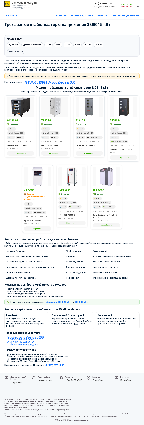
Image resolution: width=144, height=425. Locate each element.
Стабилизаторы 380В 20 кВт (20, 340)
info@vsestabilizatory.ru (105, 6)
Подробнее (16, 382)
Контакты (61, 15)
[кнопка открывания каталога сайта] (11, 15)
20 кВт (91, 45)
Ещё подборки (16, 52)
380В (60, 45)
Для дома (14, 45)
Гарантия (102, 15)
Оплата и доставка (82, 15)
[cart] (138, 5)
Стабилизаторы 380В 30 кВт (20, 342)
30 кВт (103, 45)
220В (51, 45)
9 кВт (80, 45)
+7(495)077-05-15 (73, 380)
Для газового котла (34, 45)
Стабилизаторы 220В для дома (22, 344)
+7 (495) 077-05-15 (105, 3)
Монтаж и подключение (126, 15)
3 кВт (70, 45)
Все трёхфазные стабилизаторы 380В (25, 337)
